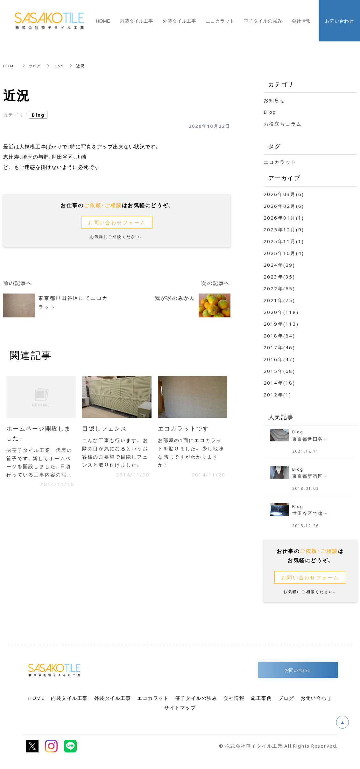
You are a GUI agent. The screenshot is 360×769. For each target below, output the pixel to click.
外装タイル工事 (179, 20)
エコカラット (280, 161)
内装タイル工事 (136, 20)
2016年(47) (279, 359)
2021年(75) (279, 300)
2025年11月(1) (284, 241)
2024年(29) (279, 264)
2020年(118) (281, 312)
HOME (10, 66)
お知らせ (275, 100)
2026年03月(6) (284, 194)
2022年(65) (279, 288)
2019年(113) (281, 323)
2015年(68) (279, 370)
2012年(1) (278, 394)
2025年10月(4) (284, 253)
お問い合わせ (298, 674)
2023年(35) (279, 276)
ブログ (37, 66)
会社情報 (301, 20)
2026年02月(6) (284, 205)
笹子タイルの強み (263, 20)
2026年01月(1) (284, 217)
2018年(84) (279, 335)
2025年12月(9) (284, 229)
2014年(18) (279, 382)
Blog (62, 66)
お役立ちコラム (283, 123)
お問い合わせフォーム (117, 222)
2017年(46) (279, 347)
